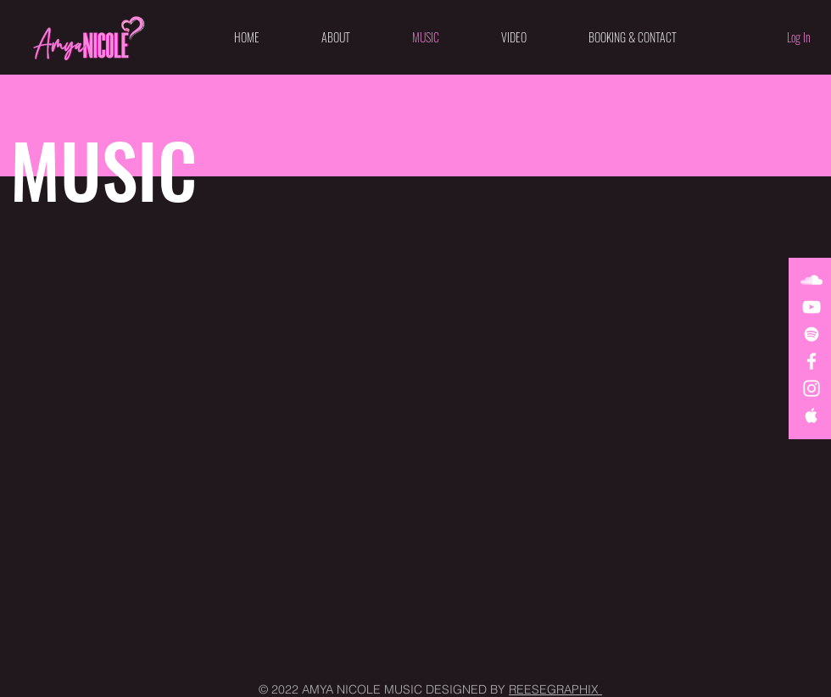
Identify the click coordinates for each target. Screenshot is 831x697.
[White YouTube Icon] (811, 307)
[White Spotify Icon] (811, 334)
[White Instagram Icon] (811, 388)
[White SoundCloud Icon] (811, 280)
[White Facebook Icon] (811, 361)
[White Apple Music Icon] (811, 415)
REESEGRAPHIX (555, 689)
